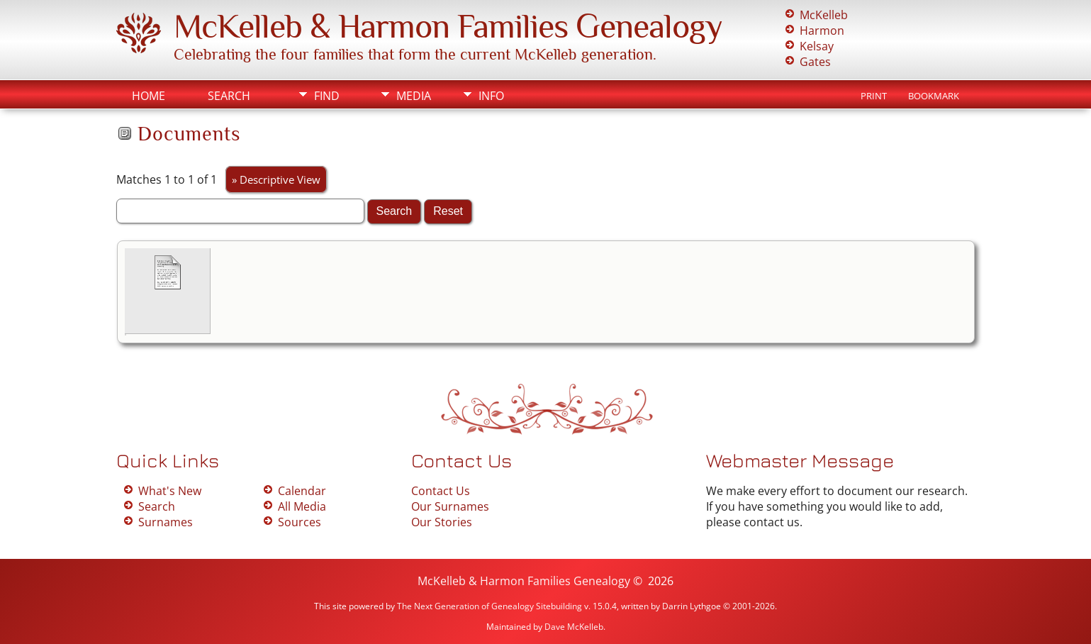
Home (148, 96)
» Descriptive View (276, 179)
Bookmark (933, 95)
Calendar (302, 491)
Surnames (165, 522)
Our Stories (441, 522)
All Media (302, 506)
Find (327, 96)
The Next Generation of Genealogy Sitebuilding (489, 606)
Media (413, 96)
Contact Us (440, 491)
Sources (299, 522)
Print (874, 95)
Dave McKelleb (573, 627)
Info (491, 96)
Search (229, 96)
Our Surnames (450, 506)
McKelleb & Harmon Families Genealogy (448, 26)
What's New (169, 491)
